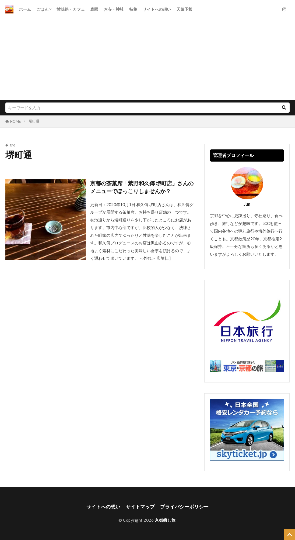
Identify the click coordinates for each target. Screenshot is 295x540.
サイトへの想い (157, 9)
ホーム (25, 9)
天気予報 (184, 9)
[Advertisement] (147, 59)
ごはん (42, 9)
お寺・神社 (114, 9)
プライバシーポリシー (184, 507)
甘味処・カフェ (71, 9)
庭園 (94, 9)
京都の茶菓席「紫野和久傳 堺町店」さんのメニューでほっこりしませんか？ (142, 187)
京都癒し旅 (165, 520)
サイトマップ (140, 507)
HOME (15, 121)
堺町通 (34, 121)
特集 (133, 9)
